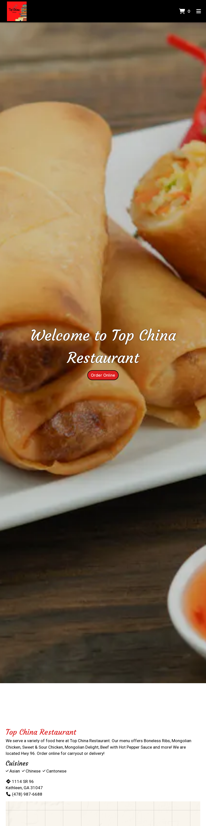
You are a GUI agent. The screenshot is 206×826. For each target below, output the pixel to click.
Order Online (103, 375)
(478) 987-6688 (24, 794)
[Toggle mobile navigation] (198, 11)
